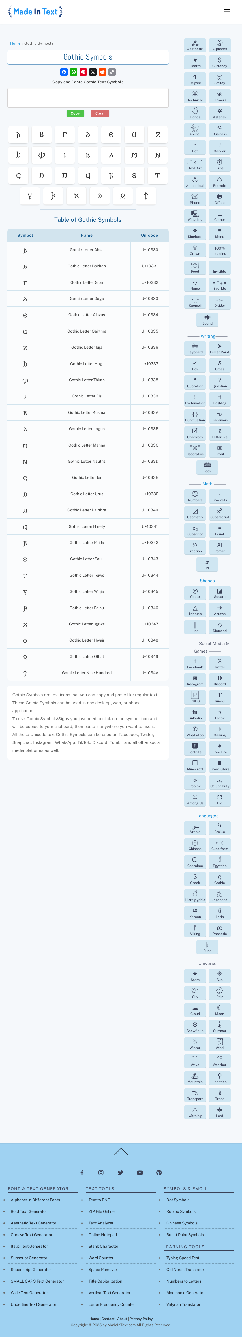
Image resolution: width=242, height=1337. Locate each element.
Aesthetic (195, 45)
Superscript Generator (31, 1269)
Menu (219, 233)
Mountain (195, 1078)
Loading (219, 251)
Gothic (219, 879)
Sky (195, 993)
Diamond (220, 627)
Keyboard (195, 348)
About (122, 1319)
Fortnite (195, 748)
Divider (219, 303)
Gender (220, 147)
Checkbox (195, 433)
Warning (195, 1112)
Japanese (219, 896)
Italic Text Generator (29, 1246)
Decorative (195, 450)
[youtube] (139, 1172)
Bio (219, 799)
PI (207, 564)
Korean (195, 913)
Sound (207, 319)
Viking (195, 930)
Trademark (219, 416)
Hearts (195, 62)
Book (207, 467)
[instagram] (101, 1172)
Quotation (195, 382)
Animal (195, 130)
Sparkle (219, 285)
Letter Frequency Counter (112, 1304)
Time (220, 164)
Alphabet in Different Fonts (35, 1200)
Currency (219, 62)
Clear (100, 113)
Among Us (195, 799)
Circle (195, 593)
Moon (219, 1010)
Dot (195, 147)
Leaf (219, 1112)
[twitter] (120, 1172)
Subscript (195, 530)
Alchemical (195, 182)
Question (220, 382)
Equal (219, 530)
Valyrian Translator (183, 1304)
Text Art (195, 164)
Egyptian (220, 862)
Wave (195, 1061)
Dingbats (195, 233)
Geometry (195, 513)
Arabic (195, 828)
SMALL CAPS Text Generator (37, 1281)
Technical (195, 96)
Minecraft (195, 765)
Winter (195, 1044)
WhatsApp (195, 731)
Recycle (219, 182)
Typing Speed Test (182, 1258)
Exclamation (195, 399)
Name (195, 285)
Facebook (195, 663)
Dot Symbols (177, 1200)
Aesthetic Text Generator (33, 1223)
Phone (195, 199)
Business (220, 130)
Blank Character (103, 1246)
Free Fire (220, 748)
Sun (220, 976)
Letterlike (220, 433)
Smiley (219, 79)
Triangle (195, 610)
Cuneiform (219, 845)
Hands (195, 113)
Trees (219, 1095)
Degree (195, 79)
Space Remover (103, 1269)
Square (220, 593)
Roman (219, 547)
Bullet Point (219, 348)
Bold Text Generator (29, 1211)
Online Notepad (103, 1234)
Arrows (220, 610)
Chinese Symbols (182, 1223)
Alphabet (219, 45)
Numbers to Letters (183, 1281)
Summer (219, 1027)
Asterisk (219, 113)
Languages (207, 815)
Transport (195, 1095)
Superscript (219, 513)
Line (195, 627)
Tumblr (219, 697)
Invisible (219, 272)
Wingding (195, 216)
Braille (219, 828)
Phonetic (220, 930)
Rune (207, 947)
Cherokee (195, 862)
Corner (219, 216)
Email (219, 450)
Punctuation (195, 416)
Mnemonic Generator (185, 1293)
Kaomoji (195, 302)
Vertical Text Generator (109, 1293)
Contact (108, 1319)
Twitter (219, 663)
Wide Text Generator (29, 1293)
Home (15, 43)
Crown (195, 250)
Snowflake (195, 1027)
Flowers (219, 96)
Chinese (195, 845)
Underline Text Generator (33, 1304)
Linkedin (195, 714)
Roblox (195, 782)
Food (195, 268)
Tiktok (220, 714)
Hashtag (219, 399)
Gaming (220, 731)
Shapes (207, 580)
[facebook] (82, 1172)
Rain (220, 993)
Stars (195, 976)
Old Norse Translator (185, 1269)
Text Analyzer (101, 1223)
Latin (220, 913)
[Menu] (226, 12)
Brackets (219, 496)
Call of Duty (219, 782)
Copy (75, 113)
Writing (208, 336)
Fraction (195, 547)
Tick (195, 365)
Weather (219, 1061)
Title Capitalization (105, 1281)
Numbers (195, 496)
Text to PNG (99, 1200)
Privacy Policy (141, 1319)
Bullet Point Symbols (185, 1234)
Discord (220, 680)
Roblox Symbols (181, 1211)
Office (220, 199)
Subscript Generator (29, 1258)
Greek (195, 879)
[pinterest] (159, 1172)
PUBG (195, 697)
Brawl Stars (219, 765)
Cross (219, 365)
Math (207, 483)
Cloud (195, 1010)
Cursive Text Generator (31, 1234)
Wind (220, 1044)
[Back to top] (121, 1154)
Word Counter (101, 1258)
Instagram (195, 680)
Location (220, 1078)
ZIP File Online (102, 1211)
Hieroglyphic (195, 896)
